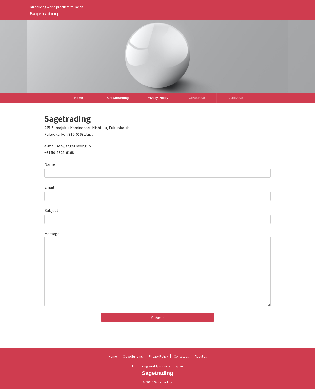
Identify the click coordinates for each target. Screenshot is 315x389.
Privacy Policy (157, 98)
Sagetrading (44, 13)
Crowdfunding (118, 98)
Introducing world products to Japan (157, 366)
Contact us (197, 98)
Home (78, 98)
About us (236, 98)
